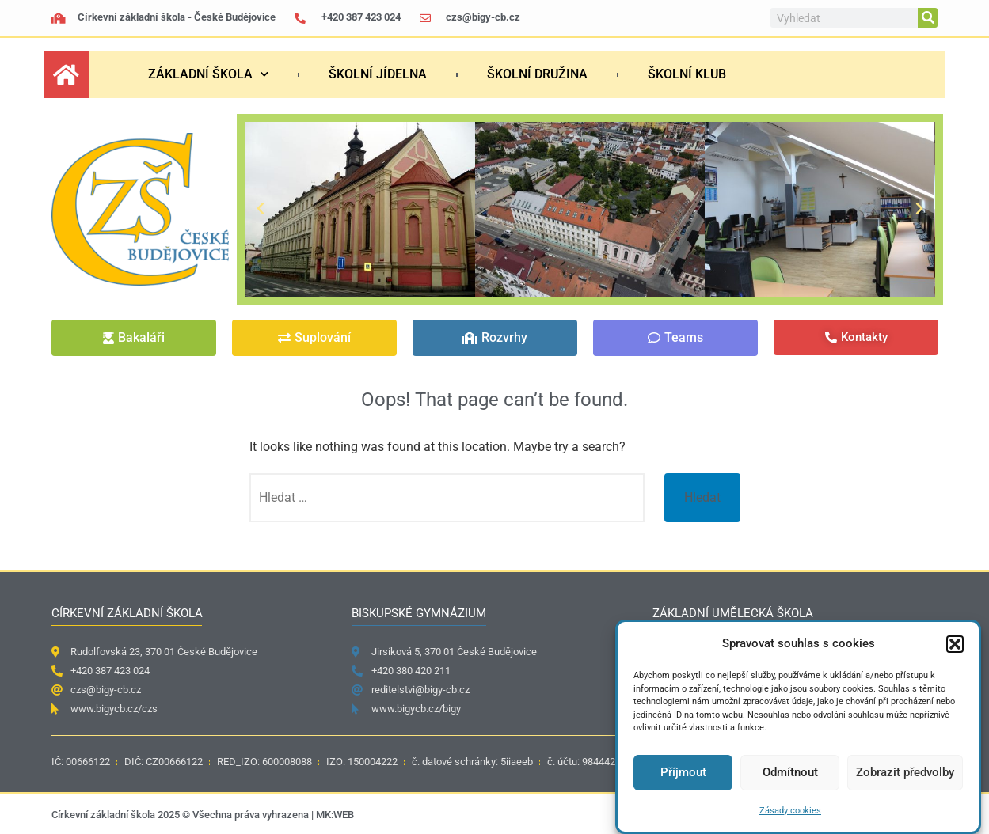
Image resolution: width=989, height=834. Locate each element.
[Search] (928, 18)
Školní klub (687, 74)
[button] (955, 644)
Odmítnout (790, 772)
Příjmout (683, 772)
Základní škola (208, 74)
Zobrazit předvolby (905, 772)
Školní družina (537, 74)
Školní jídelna (378, 74)
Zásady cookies (790, 811)
